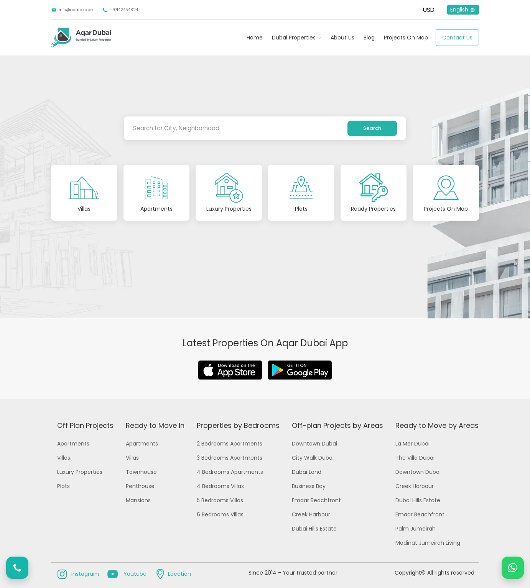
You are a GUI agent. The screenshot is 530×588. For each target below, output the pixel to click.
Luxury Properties (79, 472)
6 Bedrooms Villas (220, 514)
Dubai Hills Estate (314, 528)
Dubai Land (306, 472)
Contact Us (457, 37)
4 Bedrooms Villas (220, 486)
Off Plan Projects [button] (85, 425)
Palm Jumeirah (415, 528)
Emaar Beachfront (316, 500)
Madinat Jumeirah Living (427, 543)
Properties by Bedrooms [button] (238, 425)
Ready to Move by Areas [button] (437, 425)
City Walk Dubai (313, 458)
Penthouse (140, 486)
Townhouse (141, 472)
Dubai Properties (294, 37)
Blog (369, 37)
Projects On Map (406, 37)
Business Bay (309, 486)
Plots (63, 486)
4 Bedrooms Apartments (230, 472)
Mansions (138, 500)
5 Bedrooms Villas (220, 500)
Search (372, 128)
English (463, 9)
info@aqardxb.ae (72, 10)
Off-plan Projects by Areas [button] (337, 425)
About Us (342, 37)
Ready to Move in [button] (155, 425)
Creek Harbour (311, 514)
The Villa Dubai (415, 458)
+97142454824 (120, 10)
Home (255, 37)
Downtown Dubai (314, 443)
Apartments (73, 443)
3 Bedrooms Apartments (229, 458)
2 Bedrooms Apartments (229, 443)
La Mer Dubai (412, 443)
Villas (63, 458)
